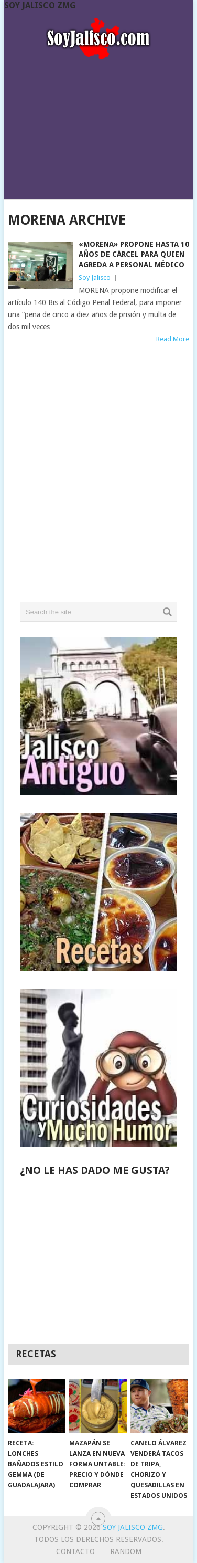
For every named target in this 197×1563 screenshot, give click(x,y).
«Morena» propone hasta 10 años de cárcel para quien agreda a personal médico (134, 254)
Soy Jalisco (95, 277)
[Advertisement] (98, 126)
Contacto (75, 1551)
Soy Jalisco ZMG (40, 6)
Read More (172, 339)
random (125, 1551)
